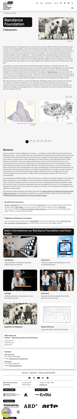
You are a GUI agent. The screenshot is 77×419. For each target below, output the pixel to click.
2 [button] (30, 141)
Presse (56, 3)
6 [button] (46, 141)
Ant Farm (7, 205)
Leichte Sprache (60, 3)
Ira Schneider (30, 209)
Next (71, 97)
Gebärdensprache (64, 3)
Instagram (34, 378)
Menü (72, 8)
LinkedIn (47, 378)
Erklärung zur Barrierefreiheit (46, 373)
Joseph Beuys (14, 205)
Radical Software (53, 72)
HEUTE (6, 412)
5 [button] (42, 141)
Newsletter (48, 3)
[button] (56, 28)
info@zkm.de (43, 385)
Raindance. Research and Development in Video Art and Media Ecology (25, 195)
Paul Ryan (23, 209)
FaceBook (29, 378)
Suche (72, 3)
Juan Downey (42, 205)
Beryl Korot (62, 207)
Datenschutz (33, 373)
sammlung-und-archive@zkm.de (18, 358)
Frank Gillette (19, 207)
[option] (20, 113)
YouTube (38, 378)
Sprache (68, 3)
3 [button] (34, 141)
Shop (41, 3)
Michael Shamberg (40, 209)
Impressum (25, 373)
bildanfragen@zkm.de (15, 365)
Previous (67, 97)
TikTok (43, 378)
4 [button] (38, 141)
